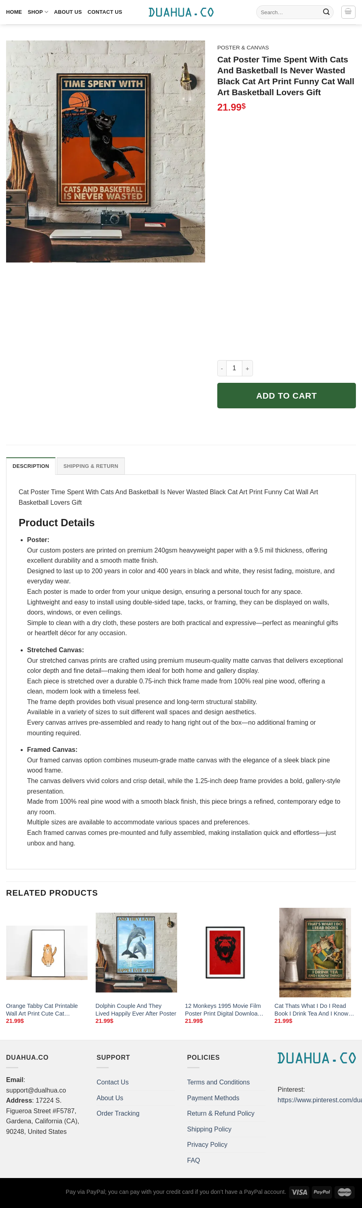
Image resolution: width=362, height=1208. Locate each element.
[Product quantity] (234, 368)
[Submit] (326, 12)
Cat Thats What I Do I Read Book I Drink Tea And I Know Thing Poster (311, 1010)
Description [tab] (31, 466)
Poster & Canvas (243, 48)
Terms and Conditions (218, 1082)
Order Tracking (117, 1113)
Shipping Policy (209, 1129)
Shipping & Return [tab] (90, 466)
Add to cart (286, 395)
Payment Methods (213, 1098)
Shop (38, 12)
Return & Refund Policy (221, 1113)
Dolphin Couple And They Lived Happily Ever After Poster (136, 1010)
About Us (68, 12)
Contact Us (105, 12)
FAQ (193, 1160)
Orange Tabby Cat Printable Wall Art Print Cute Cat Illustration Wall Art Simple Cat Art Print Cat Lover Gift (45, 1010)
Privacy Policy (207, 1144)
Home (14, 12)
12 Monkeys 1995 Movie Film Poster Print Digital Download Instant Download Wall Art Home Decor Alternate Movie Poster (223, 1010)
